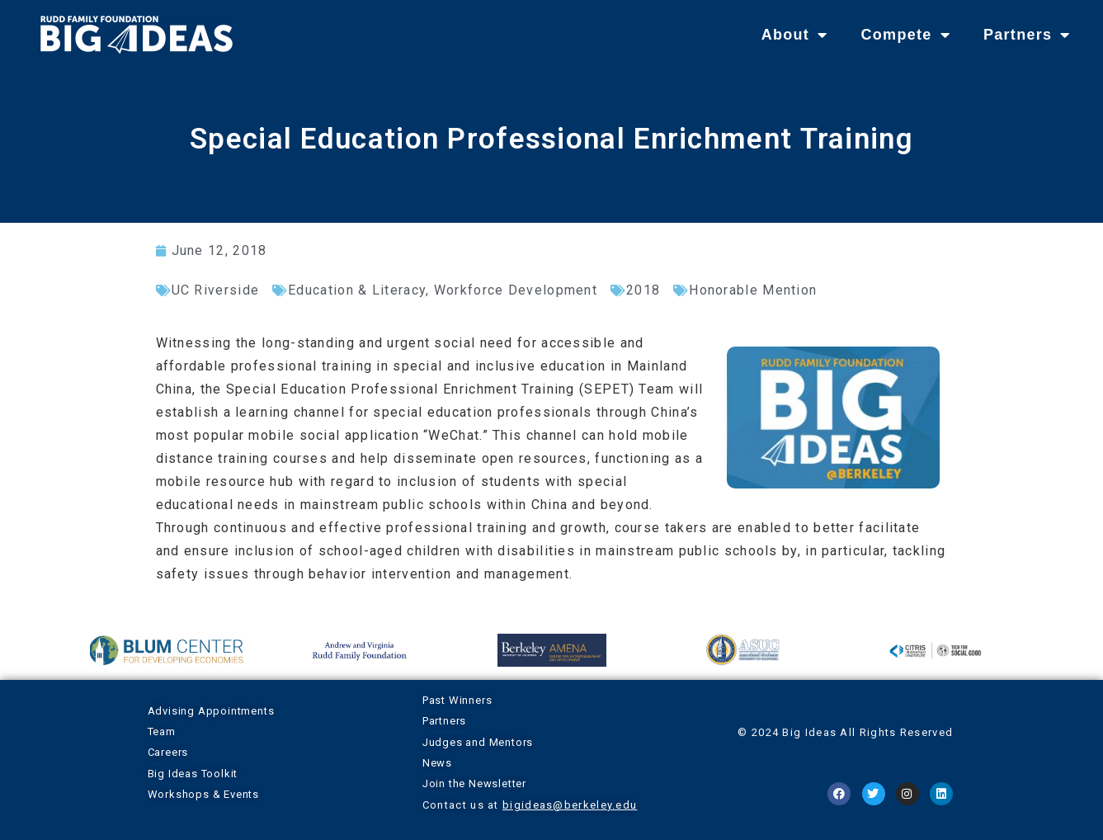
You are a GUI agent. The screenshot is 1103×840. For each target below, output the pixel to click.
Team (162, 731)
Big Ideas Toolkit (193, 773)
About (794, 34)
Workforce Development (515, 290)
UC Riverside (216, 290)
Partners (1027, 34)
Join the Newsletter (474, 783)
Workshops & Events (203, 794)
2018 (643, 290)
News (437, 763)
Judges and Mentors (477, 742)
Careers (168, 752)
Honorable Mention (753, 290)
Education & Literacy (357, 290)
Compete (905, 34)
